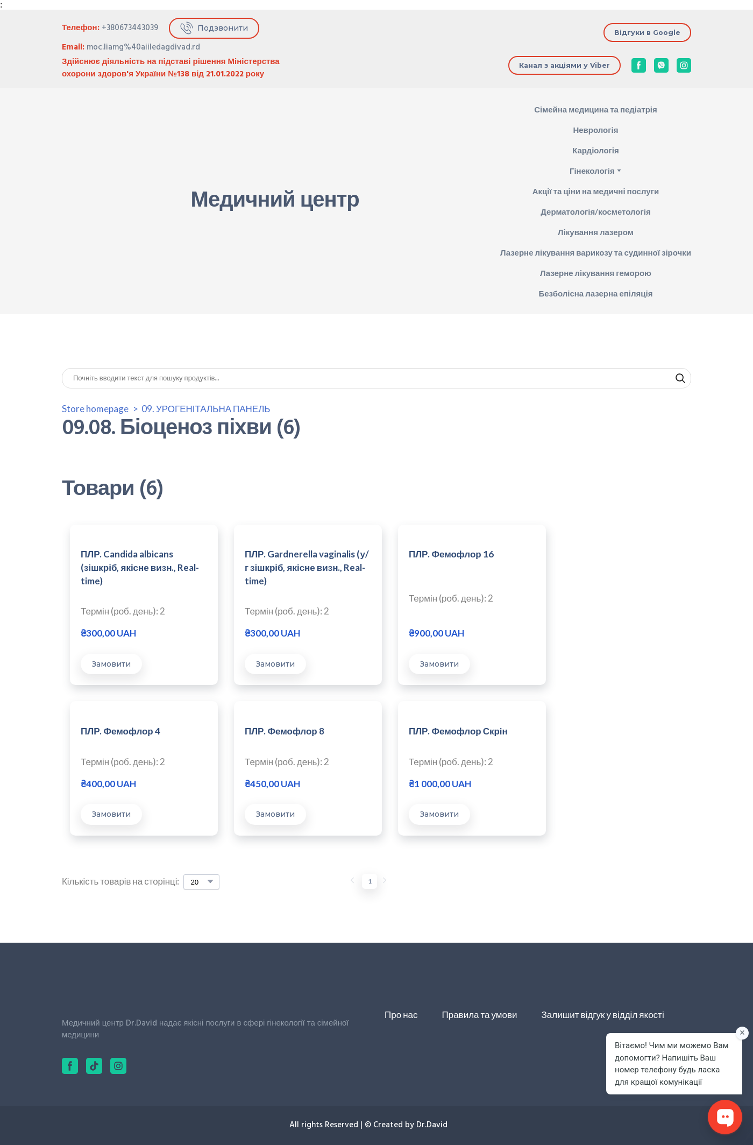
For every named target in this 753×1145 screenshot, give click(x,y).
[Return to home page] (100, 201)
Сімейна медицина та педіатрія (595, 109)
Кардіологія (595, 150)
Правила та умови (479, 1015)
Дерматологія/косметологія (595, 211)
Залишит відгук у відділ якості (603, 1015)
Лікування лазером (596, 232)
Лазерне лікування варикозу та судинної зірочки (595, 252)
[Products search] (376, 378)
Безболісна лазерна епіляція (595, 293)
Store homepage (95, 408)
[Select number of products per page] (202, 882)
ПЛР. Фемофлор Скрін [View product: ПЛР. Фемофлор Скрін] (283, 731)
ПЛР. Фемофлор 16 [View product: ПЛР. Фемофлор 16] (429, 554)
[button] (214, 28)
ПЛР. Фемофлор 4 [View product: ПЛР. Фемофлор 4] (580, 554)
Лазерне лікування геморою (595, 273)
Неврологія (595, 130)
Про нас (401, 1015)
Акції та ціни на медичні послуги (595, 191)
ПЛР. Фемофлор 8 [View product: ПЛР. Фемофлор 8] (120, 731)
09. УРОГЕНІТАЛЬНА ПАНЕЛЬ (205, 408)
